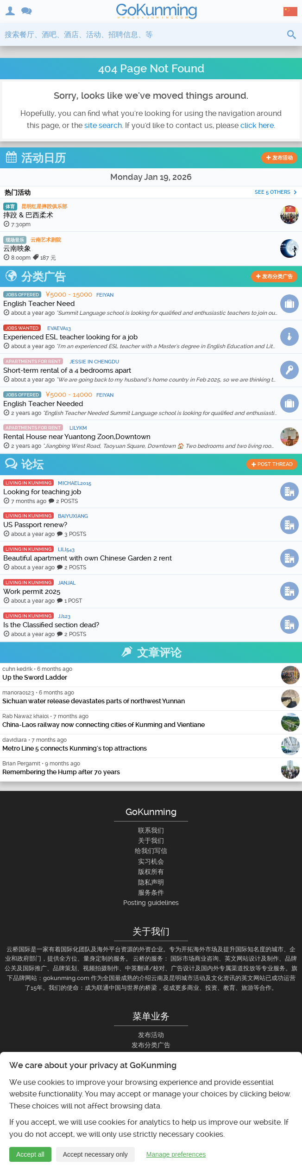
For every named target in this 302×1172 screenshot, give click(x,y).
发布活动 (279, 158)
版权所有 (151, 871)
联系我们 (151, 830)
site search (103, 125)
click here (257, 125)
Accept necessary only (95, 1155)
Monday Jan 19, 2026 (151, 177)
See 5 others (276, 192)
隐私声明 (151, 882)
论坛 (24, 464)
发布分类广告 (274, 277)
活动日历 (35, 158)
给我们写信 (151, 850)
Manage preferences (176, 1155)
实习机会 (151, 861)
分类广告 (35, 276)
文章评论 (151, 652)
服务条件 (151, 892)
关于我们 (151, 840)
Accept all (30, 1155)
